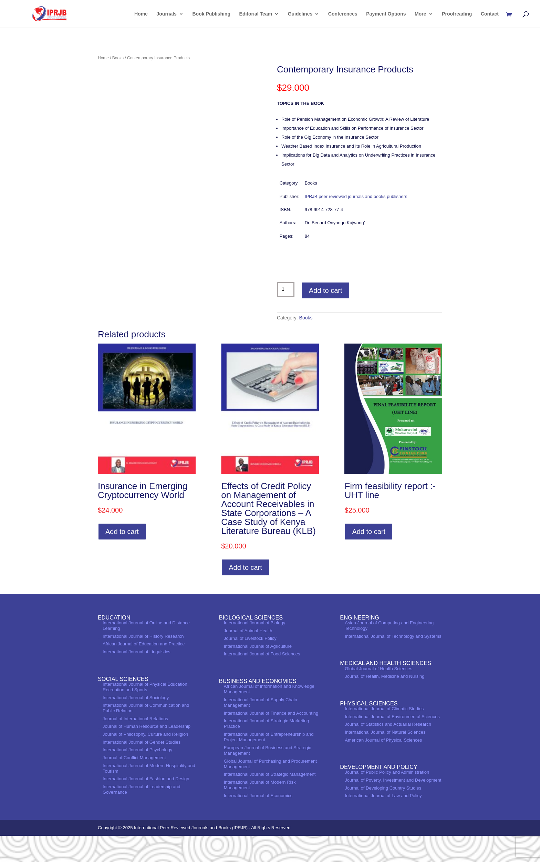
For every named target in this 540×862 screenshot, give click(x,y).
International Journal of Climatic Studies (384, 734)
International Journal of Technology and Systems (393, 662)
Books (118, 58)
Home (141, 14)
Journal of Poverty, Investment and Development (393, 806)
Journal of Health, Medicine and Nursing (384, 702)
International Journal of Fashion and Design (146, 804)
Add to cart (325, 290)
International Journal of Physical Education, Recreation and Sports (145, 713)
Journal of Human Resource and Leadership (146, 752)
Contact (490, 14)
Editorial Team (255, 14)
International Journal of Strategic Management (270, 800)
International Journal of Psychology (137, 776)
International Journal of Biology (254, 649)
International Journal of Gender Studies (141, 768)
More (420, 14)
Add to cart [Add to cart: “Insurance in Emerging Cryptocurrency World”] (122, 558)
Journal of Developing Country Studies (383, 814)
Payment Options (386, 14)
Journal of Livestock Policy (250, 664)
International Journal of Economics (258, 821)
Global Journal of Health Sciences (378, 694)
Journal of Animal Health (248, 657)
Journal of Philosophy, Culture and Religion (145, 760)
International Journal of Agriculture (258, 672)
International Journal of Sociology (136, 723)
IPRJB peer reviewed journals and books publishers (356, 196)
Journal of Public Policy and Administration (387, 798)
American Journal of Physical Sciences (383, 766)
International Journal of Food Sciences (262, 680)
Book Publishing (211, 14)
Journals (167, 14)
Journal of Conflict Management (134, 783)
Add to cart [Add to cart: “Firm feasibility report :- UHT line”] (368, 558)
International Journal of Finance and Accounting (271, 739)
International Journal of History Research (143, 662)
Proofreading (457, 14)
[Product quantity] (285, 289)
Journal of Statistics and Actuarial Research (388, 750)
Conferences (342, 14)
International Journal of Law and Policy (383, 821)
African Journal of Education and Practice (144, 670)
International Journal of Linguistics (136, 678)
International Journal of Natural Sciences (385, 758)
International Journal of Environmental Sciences (392, 742)
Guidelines (300, 14)
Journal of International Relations (135, 744)
